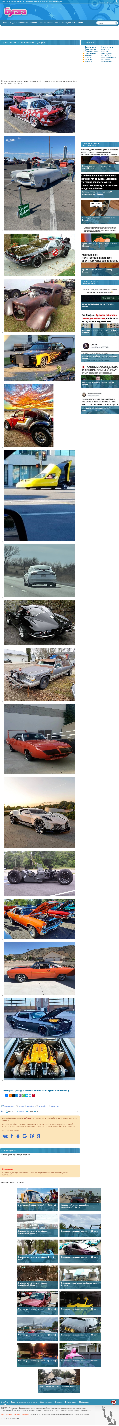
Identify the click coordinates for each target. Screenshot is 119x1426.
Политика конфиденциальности (24, 1402)
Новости (88, 57)
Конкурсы (88, 61)
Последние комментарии (72, 23)
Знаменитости (90, 53)
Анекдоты (105, 49)
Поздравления (107, 61)
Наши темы (105, 59)
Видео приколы (107, 47)
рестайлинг (31, 1106)
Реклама (102, 2)
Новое (58, 23)
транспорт (55, 1106)
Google (50, 1)
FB (43, 1)
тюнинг (21, 1106)
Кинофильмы (106, 53)
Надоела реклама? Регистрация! (23, 23)
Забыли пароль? (11, 1)
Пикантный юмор (91, 51)
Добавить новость (46, 23)
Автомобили (106, 55)
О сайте (4, 1402)
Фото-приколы (8, 1106)
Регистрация (20, 1)
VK (40, 1)
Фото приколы (90, 47)
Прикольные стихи (108, 57)
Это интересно (90, 49)
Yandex (60, 1)
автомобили (43, 1106)
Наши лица (89, 59)
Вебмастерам (70, 1402)
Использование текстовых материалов (16, 1414)
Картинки (88, 55)
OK (46, 1)
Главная (5, 23)
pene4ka (22, 1111)
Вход (3, 1)
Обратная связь (110, 2)
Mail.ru (55, 1)
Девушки (104, 51)
